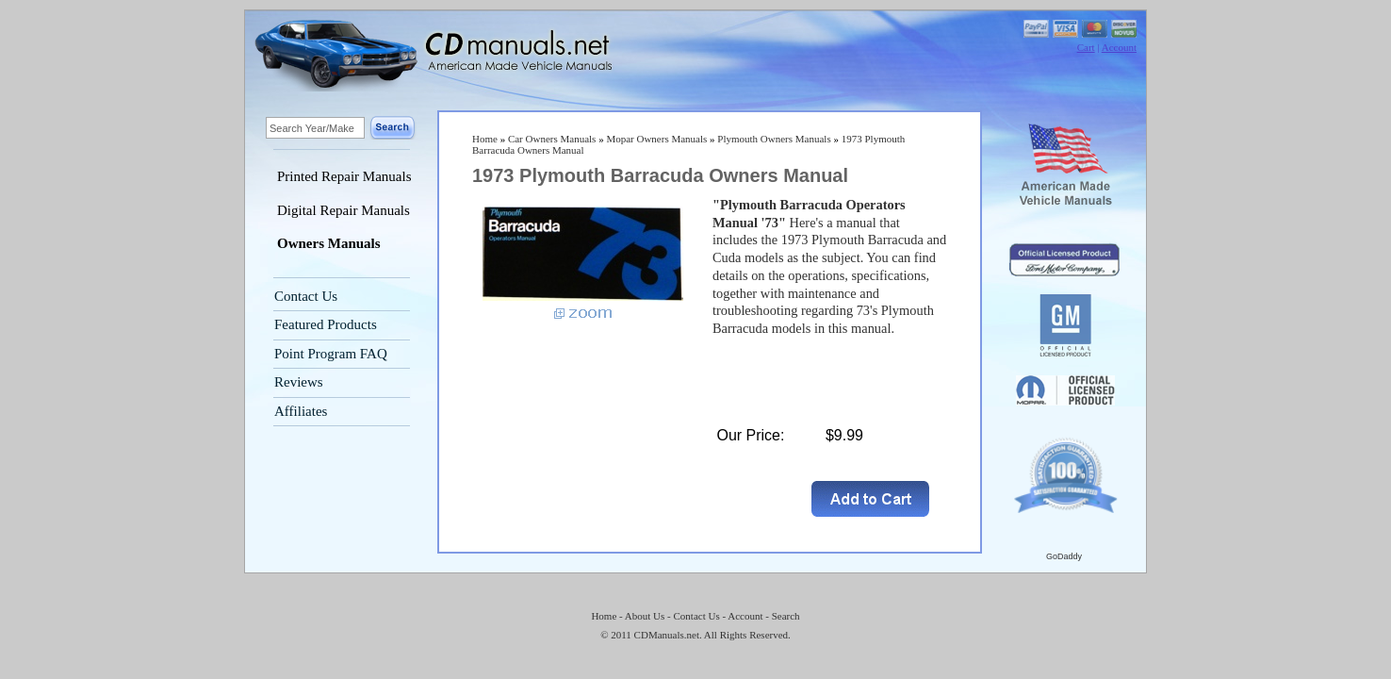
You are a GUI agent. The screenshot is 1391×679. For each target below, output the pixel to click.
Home (485, 138)
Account (1119, 47)
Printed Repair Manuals (344, 176)
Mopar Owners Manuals (656, 138)
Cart (1086, 47)
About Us (644, 615)
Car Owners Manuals (552, 138)
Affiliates (300, 411)
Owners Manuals (329, 243)
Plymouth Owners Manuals (773, 138)
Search (786, 615)
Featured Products (325, 324)
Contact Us (305, 296)
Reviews (298, 381)
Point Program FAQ (330, 353)
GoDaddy (1064, 556)
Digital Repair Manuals (343, 210)
